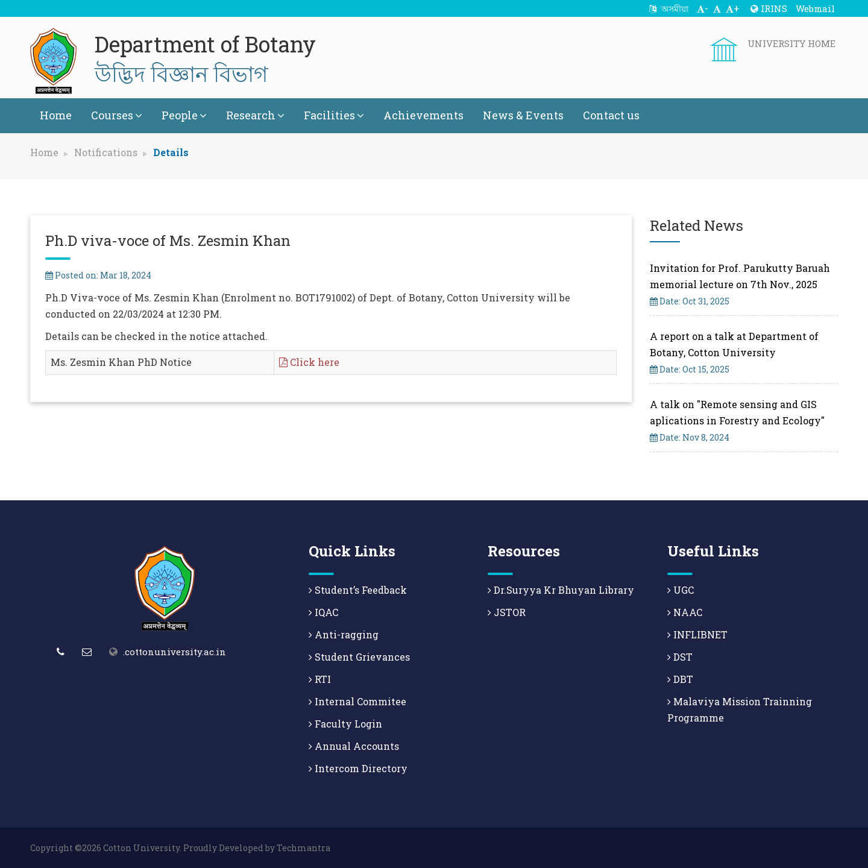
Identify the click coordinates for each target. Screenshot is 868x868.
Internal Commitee (357, 701)
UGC (680, 589)
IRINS (768, 8)
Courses (116, 115)
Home (56, 115)
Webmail (815, 8)
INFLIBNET (697, 634)
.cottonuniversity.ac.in (174, 652)
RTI (320, 679)
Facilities (334, 115)
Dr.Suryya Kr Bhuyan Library (561, 589)
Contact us (611, 115)
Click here (309, 362)
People (184, 115)
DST (680, 656)
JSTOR (507, 612)
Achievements (423, 115)
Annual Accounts (354, 746)
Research (255, 115)
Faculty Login (345, 723)
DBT (680, 679)
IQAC (323, 612)
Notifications (105, 152)
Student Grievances (359, 656)
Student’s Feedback (358, 589)
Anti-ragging (344, 634)
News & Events (523, 115)
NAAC (684, 612)
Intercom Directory (358, 768)
